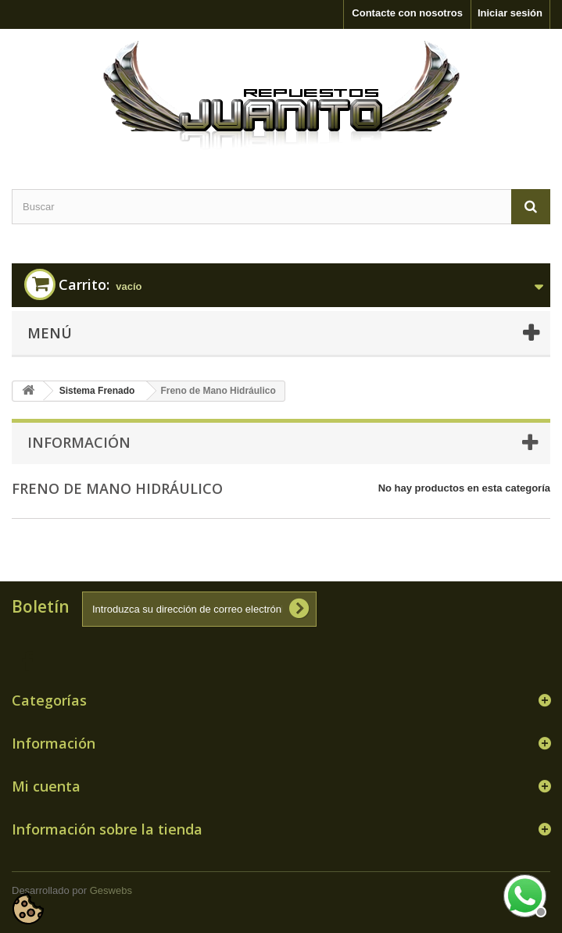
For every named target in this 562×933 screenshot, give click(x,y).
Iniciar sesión (510, 13)
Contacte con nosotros (407, 13)
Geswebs (111, 890)
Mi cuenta (46, 786)
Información (79, 442)
